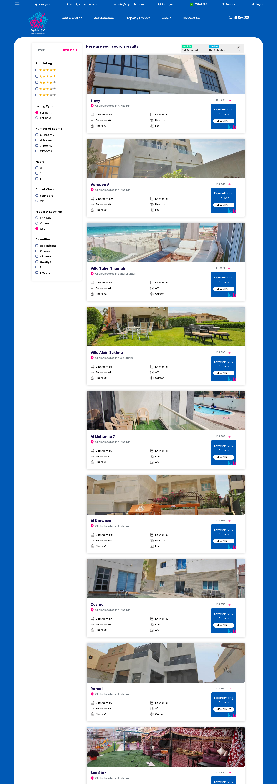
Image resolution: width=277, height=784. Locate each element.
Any (42, 229)
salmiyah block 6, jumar (84, 4)
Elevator (46, 273)
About (166, 18)
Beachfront (48, 246)
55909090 (201, 4)
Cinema (45, 256)
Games (45, 251)
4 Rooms (46, 140)
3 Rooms (46, 146)
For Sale (45, 118)
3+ (41, 168)
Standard (46, 196)
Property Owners (137, 18)
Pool (43, 267)
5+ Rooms (47, 135)
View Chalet (224, 121)
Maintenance (103, 18)
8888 (241, 18)
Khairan (45, 218)
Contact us (191, 18)
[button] (43, 4)
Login (259, 4)
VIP (42, 201)
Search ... (232, 4)
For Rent (46, 113)
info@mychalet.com (131, 4)
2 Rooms (46, 151)
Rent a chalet (71, 18)
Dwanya (45, 262)
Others (45, 223)
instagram (168, 4)
